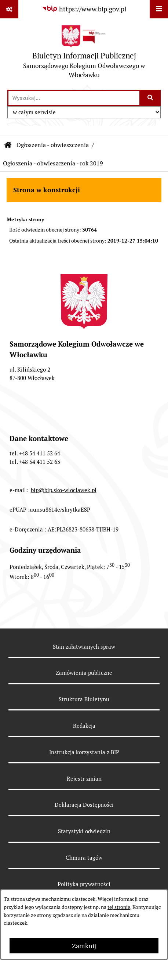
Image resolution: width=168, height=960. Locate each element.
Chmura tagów (84, 857)
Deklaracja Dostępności (84, 804)
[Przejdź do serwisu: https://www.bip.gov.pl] (84, 9)
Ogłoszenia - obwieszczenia (53, 145)
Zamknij (84, 946)
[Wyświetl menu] (159, 9)
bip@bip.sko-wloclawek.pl (63, 490)
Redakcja (84, 725)
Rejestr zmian (84, 778)
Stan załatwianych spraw (84, 646)
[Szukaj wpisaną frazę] (150, 98)
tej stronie (118, 907)
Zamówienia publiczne (84, 672)
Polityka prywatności (84, 884)
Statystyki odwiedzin (84, 831)
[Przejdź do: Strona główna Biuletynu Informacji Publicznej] (8, 145)
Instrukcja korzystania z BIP (84, 752)
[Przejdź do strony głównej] (84, 53)
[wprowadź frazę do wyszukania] (73, 98)
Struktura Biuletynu (84, 699)
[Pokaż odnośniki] (9, 9)
